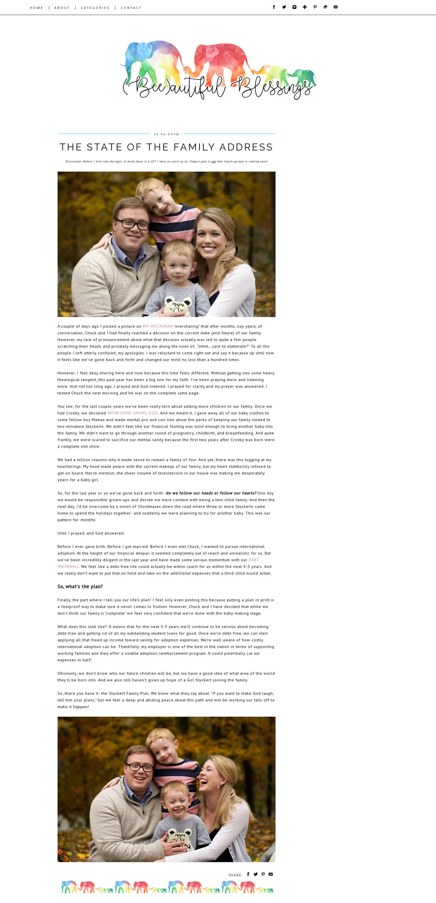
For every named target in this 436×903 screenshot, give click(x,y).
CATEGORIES (95, 8)
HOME (37, 8)
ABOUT (62, 8)
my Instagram (158, 326)
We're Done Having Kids (133, 412)
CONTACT (131, 8)
